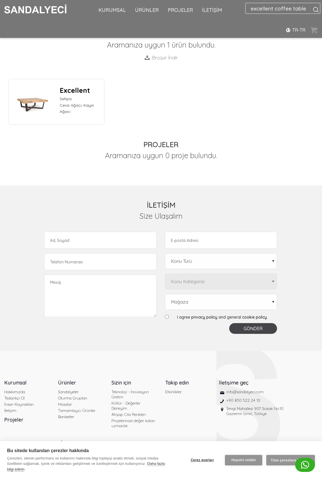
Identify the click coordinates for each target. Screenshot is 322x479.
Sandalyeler (68, 391)
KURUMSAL (112, 10)
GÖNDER (253, 328)
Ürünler (67, 382)
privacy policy (204, 317)
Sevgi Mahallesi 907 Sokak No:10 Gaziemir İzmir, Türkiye (255, 411)
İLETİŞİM (212, 10)
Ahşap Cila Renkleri (128, 414)
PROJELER (180, 10)
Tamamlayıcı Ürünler (76, 410)
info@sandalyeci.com (245, 391)
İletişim (10, 410)
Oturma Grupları (72, 398)
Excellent (75, 90)
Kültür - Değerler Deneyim (125, 406)
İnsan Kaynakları (19, 404)
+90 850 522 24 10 (243, 400)
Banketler (66, 416)
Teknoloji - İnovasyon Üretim (130, 394)
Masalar (65, 404)
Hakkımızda (14, 391)
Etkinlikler (173, 391)
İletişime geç (233, 382)
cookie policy (254, 317)
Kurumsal (15, 382)
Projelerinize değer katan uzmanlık (133, 423)
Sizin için (121, 382)
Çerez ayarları (202, 460)
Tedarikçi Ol (14, 398)
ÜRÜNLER (147, 10)
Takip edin (177, 382)
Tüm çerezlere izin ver (290, 460)
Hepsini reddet (243, 460)
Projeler (13, 419)
